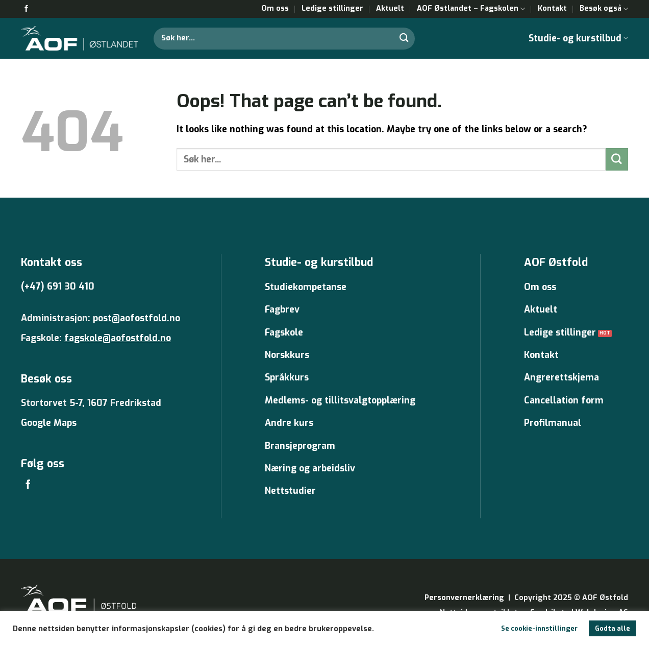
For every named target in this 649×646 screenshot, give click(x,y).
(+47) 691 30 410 (57, 286)
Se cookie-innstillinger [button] (539, 628)
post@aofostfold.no (136, 318)
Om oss (275, 8)
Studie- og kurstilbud (578, 38)
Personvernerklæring (464, 598)
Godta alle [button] (612, 628)
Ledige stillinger (332, 8)
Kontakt (552, 8)
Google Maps (49, 423)
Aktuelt (390, 8)
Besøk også (604, 9)
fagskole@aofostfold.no (117, 338)
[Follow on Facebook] (26, 9)
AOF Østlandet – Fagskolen (471, 9)
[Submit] (404, 38)
